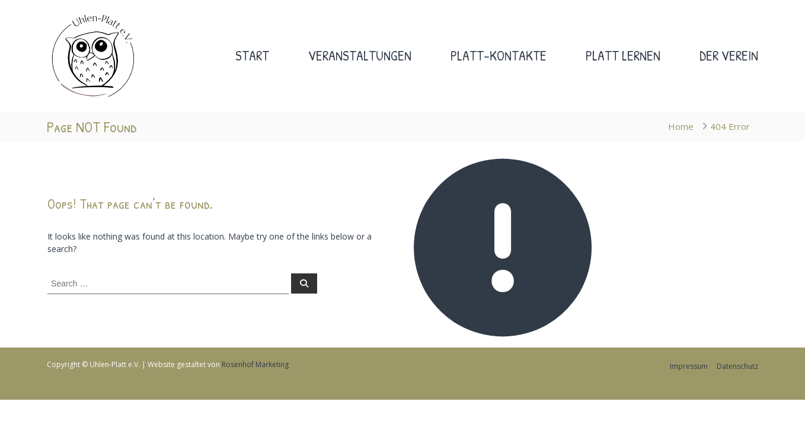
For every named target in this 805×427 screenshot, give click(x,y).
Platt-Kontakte (499, 55)
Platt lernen (623, 55)
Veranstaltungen (359, 55)
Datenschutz (737, 366)
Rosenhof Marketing (255, 364)
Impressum (689, 366)
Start (252, 55)
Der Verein (728, 55)
